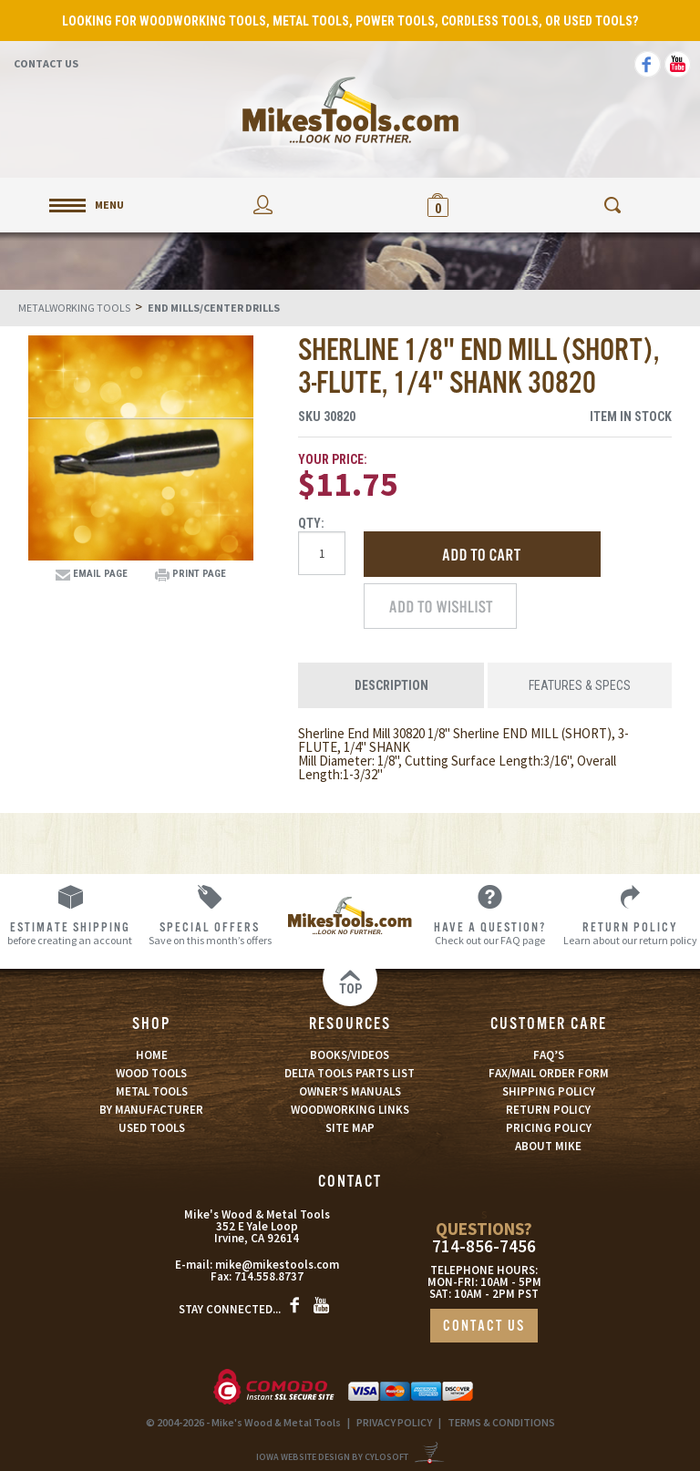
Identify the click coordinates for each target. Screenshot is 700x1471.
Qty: (311, 523)
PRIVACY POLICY (394, 1422)
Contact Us (46, 63)
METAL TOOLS (152, 1091)
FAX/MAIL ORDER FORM (549, 1073)
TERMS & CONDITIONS (501, 1422)
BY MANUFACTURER (151, 1110)
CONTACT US (484, 1326)
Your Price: (332, 459)
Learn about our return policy (630, 933)
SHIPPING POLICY (548, 1091)
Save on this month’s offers (210, 933)
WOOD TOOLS (151, 1073)
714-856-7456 (484, 1246)
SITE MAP (350, 1128)
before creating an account (70, 933)
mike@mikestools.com (277, 1264)
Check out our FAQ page (490, 933)
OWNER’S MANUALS (350, 1091)
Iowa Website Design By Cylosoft (332, 1457)
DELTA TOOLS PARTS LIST (349, 1073)
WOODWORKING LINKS (350, 1110)
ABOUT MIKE (548, 1146)
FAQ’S (548, 1055)
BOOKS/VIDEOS (349, 1055)
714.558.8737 (269, 1276)
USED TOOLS (151, 1128)
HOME (152, 1055)
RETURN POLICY (548, 1110)
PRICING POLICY (549, 1128)
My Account (262, 204)
